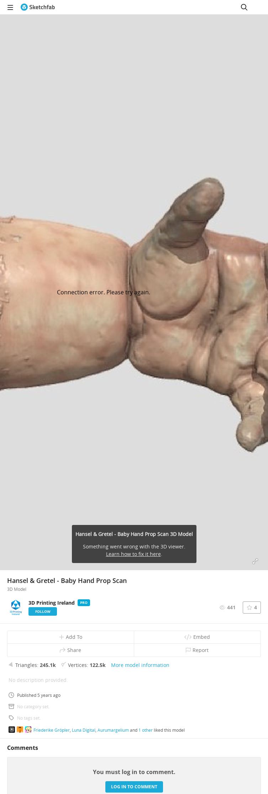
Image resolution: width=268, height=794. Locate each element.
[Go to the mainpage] (38, 7)
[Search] (244, 7)
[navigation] (10, 7)
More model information (140, 665)
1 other (145, 730)
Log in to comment (134, 787)
